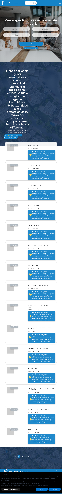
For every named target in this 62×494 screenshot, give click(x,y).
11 (22, 456)
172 (17, 459)
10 (19, 457)
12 (25, 456)
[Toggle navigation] (59, 2)
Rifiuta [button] (41, 489)
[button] (45, 29)
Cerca (31, 43)
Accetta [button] (55, 489)
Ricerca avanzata (31, 48)
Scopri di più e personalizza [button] (11, 489)
